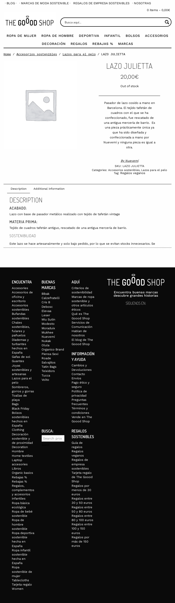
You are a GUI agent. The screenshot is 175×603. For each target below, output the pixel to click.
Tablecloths (20, 580)
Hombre (18, 451)
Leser (46, 315)
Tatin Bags (49, 366)
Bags (15, 404)
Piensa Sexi (50, 354)
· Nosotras (141, 3)
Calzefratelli (51, 298)
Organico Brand (53, 349)
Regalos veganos (132, 173)
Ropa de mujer (21, 36)
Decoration (20, 447)
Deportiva (89, 36)
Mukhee (47, 332)
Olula (45, 345)
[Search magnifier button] (167, 22)
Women (17, 588)
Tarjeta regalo (22, 584)
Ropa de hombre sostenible (19, 524)
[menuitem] (11, 3)
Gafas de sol (21, 357)
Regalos (79, 44)
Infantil (112, 36)
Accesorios (156, 36)
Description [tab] (18, 188)
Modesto (48, 323)
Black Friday (20, 408)
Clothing (18, 430)
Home (7, 54)
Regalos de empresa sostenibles (101, 3)
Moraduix (48, 328)
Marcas (125, 44)
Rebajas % (102, 44)
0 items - (158, 10)
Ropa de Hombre (57, 36)
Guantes (18, 361)
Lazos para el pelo (79, 54)
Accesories (20, 288)
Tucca (46, 375)
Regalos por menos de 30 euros (81, 490)
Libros (16, 468)
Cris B (46, 302)
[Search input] (113, 22)
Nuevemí (131, 161)
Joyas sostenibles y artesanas (22, 370)
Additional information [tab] (49, 188)
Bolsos (133, 36)
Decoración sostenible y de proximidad (22, 438)
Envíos (76, 378)
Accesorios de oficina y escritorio (22, 297)
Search (45, 445)
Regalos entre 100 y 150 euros (82, 528)
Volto (45, 379)
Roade (46, 358)
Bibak (45, 293)
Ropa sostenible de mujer (22, 571)
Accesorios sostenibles (37, 54)
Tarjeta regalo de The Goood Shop (82, 477)
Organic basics (22, 473)
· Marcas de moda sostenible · (44, 3)
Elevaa (46, 311)
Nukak (46, 341)
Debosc (47, 306)
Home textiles (22, 456)
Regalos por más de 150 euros (80, 541)
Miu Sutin (48, 319)
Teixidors (48, 371)
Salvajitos (48, 362)
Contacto (78, 374)
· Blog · (11, 3)
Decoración (54, 44)
